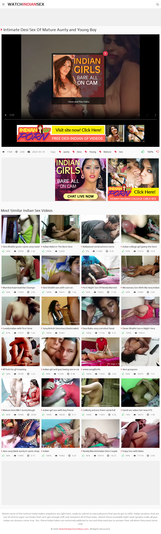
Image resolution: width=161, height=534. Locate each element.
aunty (63, 151)
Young (89, 151)
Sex (118, 151)
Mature (104, 151)
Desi (76, 151)
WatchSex (26, 4)
